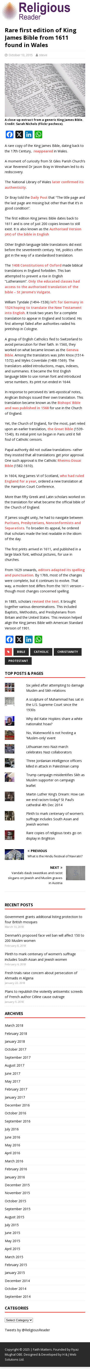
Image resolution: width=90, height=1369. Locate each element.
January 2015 (15, 1272)
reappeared (43, 151)
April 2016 (12, 1153)
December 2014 (17, 1280)
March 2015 (14, 1257)
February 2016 (16, 1169)
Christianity (67, 652)
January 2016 (15, 1177)
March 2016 (14, 1161)
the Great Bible (60, 429)
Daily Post (39, 197)
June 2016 (12, 1137)
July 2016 (12, 1129)
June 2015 (12, 1232)
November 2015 (17, 1193)
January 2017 (15, 1097)
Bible (21, 652)
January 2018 (15, 1041)
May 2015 (12, 1241)
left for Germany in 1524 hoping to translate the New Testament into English (44, 307)
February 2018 (16, 1033)
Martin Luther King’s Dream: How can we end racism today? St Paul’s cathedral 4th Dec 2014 (55, 799)
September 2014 (17, 1296)
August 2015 (14, 1217)
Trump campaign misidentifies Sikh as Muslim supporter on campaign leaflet (55, 780)
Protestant (18, 661)
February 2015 (16, 1264)
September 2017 (17, 1057)
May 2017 (12, 1081)
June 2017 (12, 1073)
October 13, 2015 (21, 55)
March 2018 (14, 1025)
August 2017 (14, 1065)
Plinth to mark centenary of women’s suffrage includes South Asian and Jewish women (55, 819)
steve (43, 55)
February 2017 (16, 1089)
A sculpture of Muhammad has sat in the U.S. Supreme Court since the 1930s (55, 704)
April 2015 (12, 1248)
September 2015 (17, 1209)
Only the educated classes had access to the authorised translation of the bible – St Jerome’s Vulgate (42, 286)
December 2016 (17, 1105)
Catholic (41, 652)
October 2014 (15, 1288)
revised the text (45, 601)
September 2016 (17, 1121)
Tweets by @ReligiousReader (27, 1330)
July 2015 (12, 1225)
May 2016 (12, 1145)
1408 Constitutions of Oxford (36, 265)
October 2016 (15, 1113)
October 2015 (15, 1201)
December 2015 (17, 1185)
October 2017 (15, 1049)
